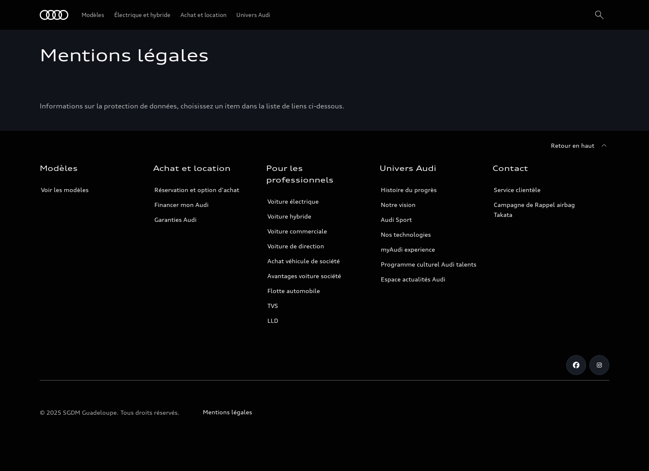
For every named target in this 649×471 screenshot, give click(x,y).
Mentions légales (227, 412)
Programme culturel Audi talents (428, 264)
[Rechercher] (599, 15)
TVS (272, 305)
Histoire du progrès (409, 189)
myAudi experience (408, 249)
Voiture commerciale (297, 231)
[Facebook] (576, 365)
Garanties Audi (175, 219)
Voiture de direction (295, 246)
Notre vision (398, 204)
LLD (272, 320)
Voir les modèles (65, 189)
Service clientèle (517, 189)
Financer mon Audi (181, 204)
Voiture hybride (289, 216)
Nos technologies (406, 234)
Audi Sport (396, 219)
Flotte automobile (293, 290)
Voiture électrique (293, 201)
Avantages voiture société (304, 275)
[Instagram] (599, 365)
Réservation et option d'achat (196, 189)
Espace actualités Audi (413, 279)
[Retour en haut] (580, 146)
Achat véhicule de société (303, 260)
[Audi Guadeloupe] (54, 15)
